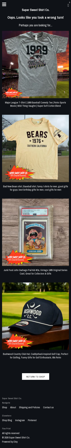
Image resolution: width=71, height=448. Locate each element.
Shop (5, 407)
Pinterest (32, 420)
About (13, 407)
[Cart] (68, 5)
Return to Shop (35, 376)
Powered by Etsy (10, 441)
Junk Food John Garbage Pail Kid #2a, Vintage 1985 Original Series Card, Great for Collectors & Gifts (35, 270)
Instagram (20, 420)
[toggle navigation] (4, 4)
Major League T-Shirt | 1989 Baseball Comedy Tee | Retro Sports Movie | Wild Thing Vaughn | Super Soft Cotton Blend (35, 102)
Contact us (48, 407)
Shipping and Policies (30, 407)
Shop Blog (7, 420)
